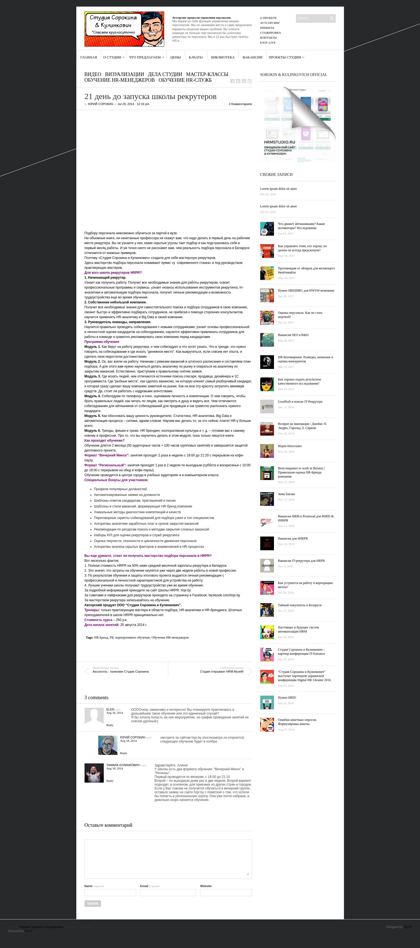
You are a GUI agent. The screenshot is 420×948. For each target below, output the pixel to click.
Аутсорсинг (270, 22)
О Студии (112, 57)
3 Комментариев (240, 104)
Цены (175, 57)
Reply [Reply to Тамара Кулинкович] (110, 780)
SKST (28, 931)
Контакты (268, 37)
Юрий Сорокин (100, 104)
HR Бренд (101, 637)
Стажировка (270, 32)
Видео (93, 74)
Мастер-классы (207, 74)
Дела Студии (165, 74)
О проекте (268, 17)
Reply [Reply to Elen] (110, 725)
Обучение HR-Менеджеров (120, 80)
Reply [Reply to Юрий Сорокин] (123, 753)
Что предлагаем (145, 57)
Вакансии (252, 57)
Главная (88, 57)
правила (267, 27)
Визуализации (124, 74)
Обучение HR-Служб (185, 80)
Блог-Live (268, 42)
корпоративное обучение (132, 637)
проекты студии (285, 57)
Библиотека (223, 57)
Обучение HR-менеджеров (170, 637)
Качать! (196, 57)
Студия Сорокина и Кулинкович (41, 927)
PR (112, 637)
